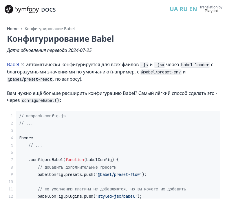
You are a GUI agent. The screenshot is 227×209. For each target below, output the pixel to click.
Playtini (211, 10)
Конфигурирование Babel (50, 28)
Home (13, 28)
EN (193, 9)
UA (174, 9)
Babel (13, 64)
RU (184, 9)
